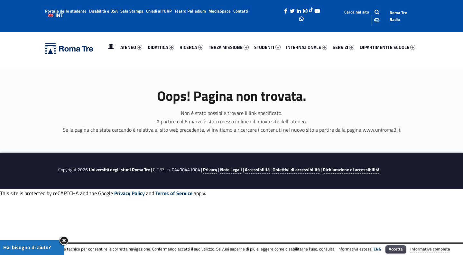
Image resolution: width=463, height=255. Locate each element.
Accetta (396, 249)
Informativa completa (430, 249)
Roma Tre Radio (398, 16)
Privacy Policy (129, 193)
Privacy (210, 169)
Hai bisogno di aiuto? (27, 247)
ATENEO (131, 47)
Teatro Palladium (190, 11)
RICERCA (191, 47)
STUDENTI (267, 47)
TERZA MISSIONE (229, 47)
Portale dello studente (66, 11)
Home (111, 47)
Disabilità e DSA (103, 11)
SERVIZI (343, 47)
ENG (377, 249)
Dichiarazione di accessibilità (351, 169)
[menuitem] (111, 47)
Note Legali (231, 169)
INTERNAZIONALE (306, 47)
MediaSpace (219, 11)
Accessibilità (257, 169)
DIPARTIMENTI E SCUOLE (387, 47)
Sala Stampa (132, 11)
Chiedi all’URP (159, 11)
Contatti (240, 11)
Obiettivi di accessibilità (296, 169)
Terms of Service (173, 193)
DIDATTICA (161, 47)
